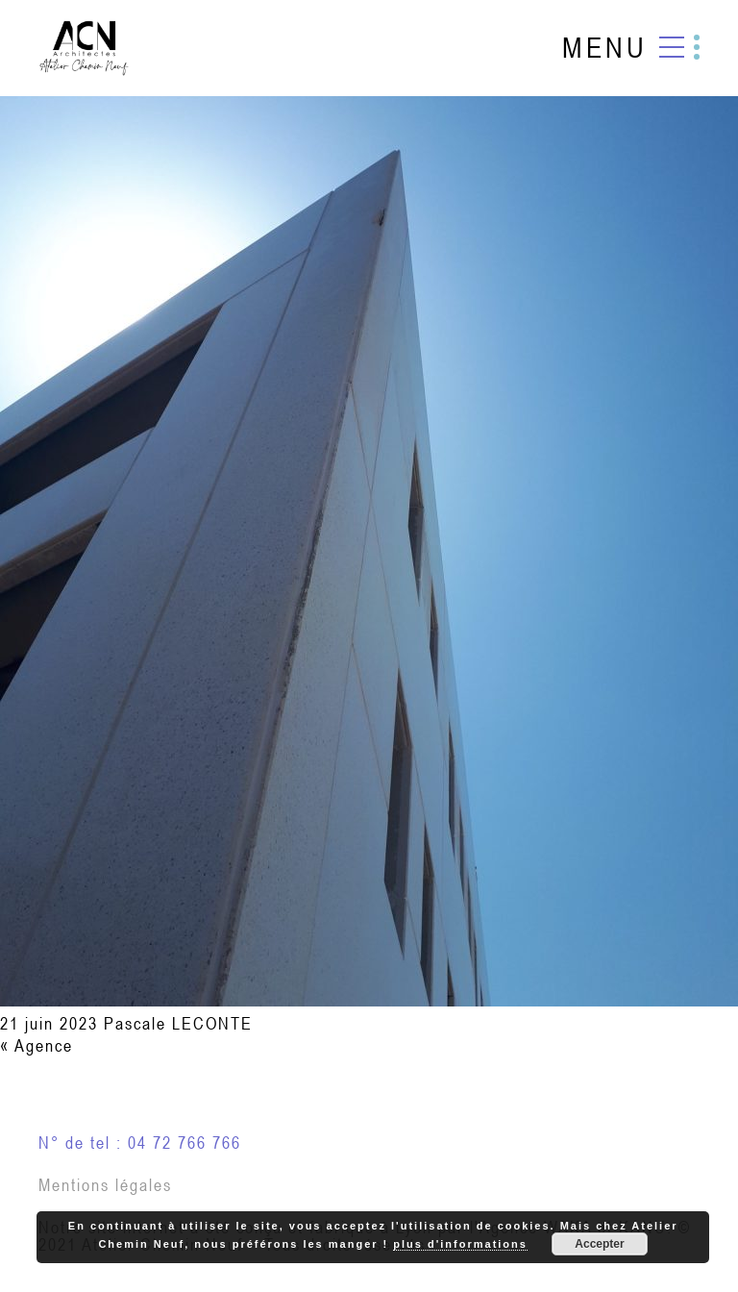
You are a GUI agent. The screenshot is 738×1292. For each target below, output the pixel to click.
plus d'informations (460, 1244)
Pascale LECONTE (178, 1023)
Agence (43, 1045)
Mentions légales (105, 1185)
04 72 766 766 (184, 1142)
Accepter (599, 1244)
